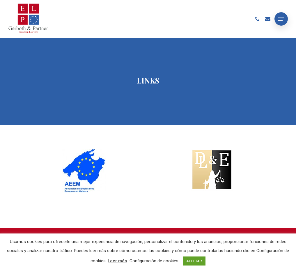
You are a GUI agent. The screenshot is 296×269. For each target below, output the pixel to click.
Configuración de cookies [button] (154, 260)
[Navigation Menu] (281, 19)
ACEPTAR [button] (194, 261)
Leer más (117, 260)
